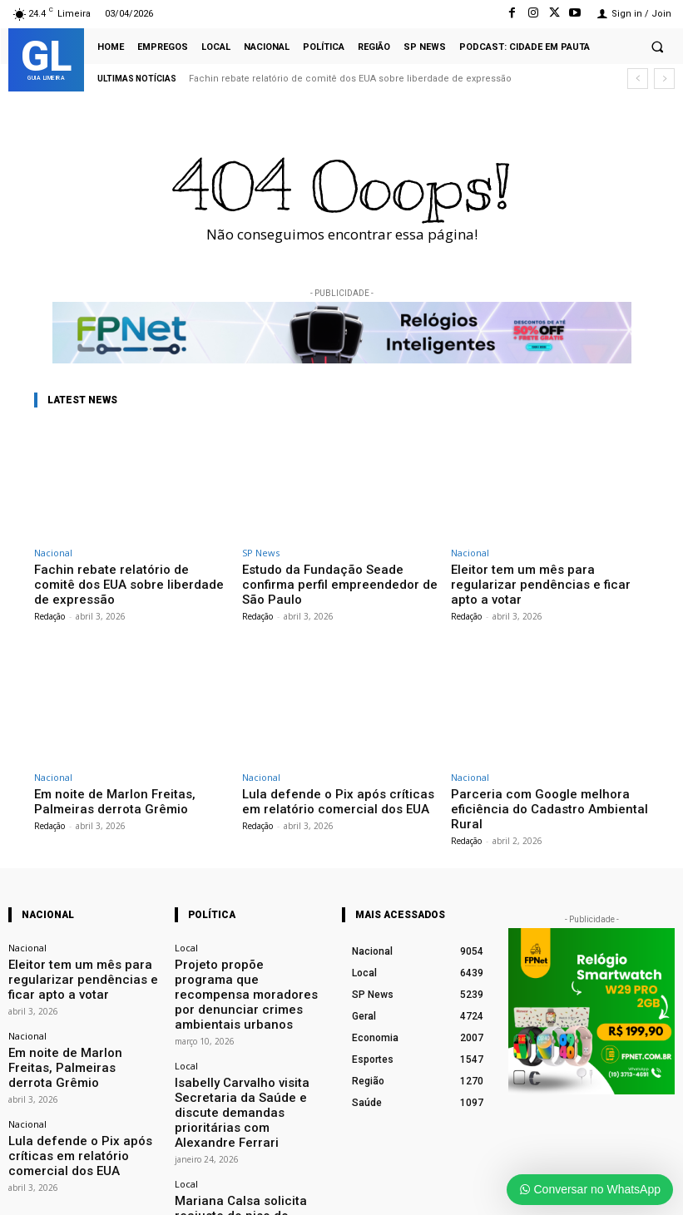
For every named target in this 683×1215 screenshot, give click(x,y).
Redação (49, 598)
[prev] (637, 78)
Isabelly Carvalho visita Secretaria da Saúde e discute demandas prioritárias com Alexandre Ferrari (246, 1022)
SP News (261, 552)
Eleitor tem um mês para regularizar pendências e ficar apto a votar (539, 575)
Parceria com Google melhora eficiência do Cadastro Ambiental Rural (547, 781)
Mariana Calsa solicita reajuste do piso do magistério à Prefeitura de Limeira (248, 1099)
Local (186, 910)
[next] (664, 78)
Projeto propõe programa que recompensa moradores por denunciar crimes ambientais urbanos (239, 942)
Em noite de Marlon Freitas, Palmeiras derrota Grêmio (127, 781)
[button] (657, 46)
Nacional (53, 552)
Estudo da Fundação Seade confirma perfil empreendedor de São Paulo (333, 575)
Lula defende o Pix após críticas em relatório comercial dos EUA (331, 781)
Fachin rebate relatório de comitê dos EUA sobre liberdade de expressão (350, 78)
